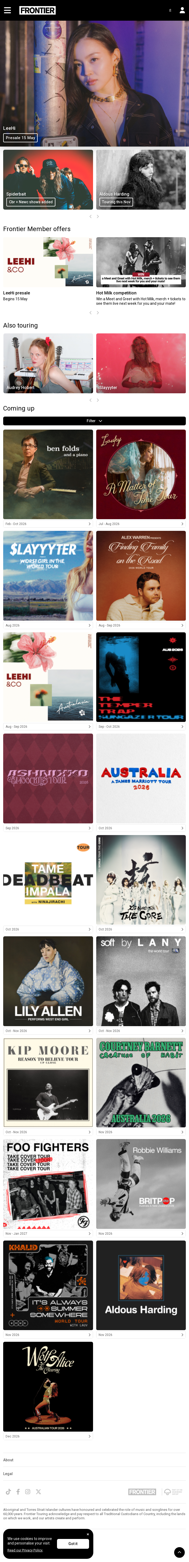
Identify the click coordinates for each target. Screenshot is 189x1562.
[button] (180, 10)
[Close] (88, 1534)
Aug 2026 (48, 625)
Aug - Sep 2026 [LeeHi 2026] (48, 727)
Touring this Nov (167, 202)
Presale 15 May (20, 137)
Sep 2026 (48, 828)
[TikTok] (8, 1492)
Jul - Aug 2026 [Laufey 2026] (141, 524)
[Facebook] (18, 1492)
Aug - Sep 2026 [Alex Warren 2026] (141, 625)
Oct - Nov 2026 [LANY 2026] (141, 1031)
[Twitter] (38, 1492)
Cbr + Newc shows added (81, 202)
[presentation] (91, 216)
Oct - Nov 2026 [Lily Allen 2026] (48, 1031)
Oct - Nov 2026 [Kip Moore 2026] (48, 1132)
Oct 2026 (141, 828)
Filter (94, 421)
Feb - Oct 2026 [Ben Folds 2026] (48, 524)
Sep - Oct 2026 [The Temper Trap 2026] (141, 727)
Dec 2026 (48, 1436)
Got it (72, 1544)
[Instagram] (27, 1492)
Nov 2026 (141, 1132)
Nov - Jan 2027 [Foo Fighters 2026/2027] (48, 1234)
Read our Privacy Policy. (25, 1550)
